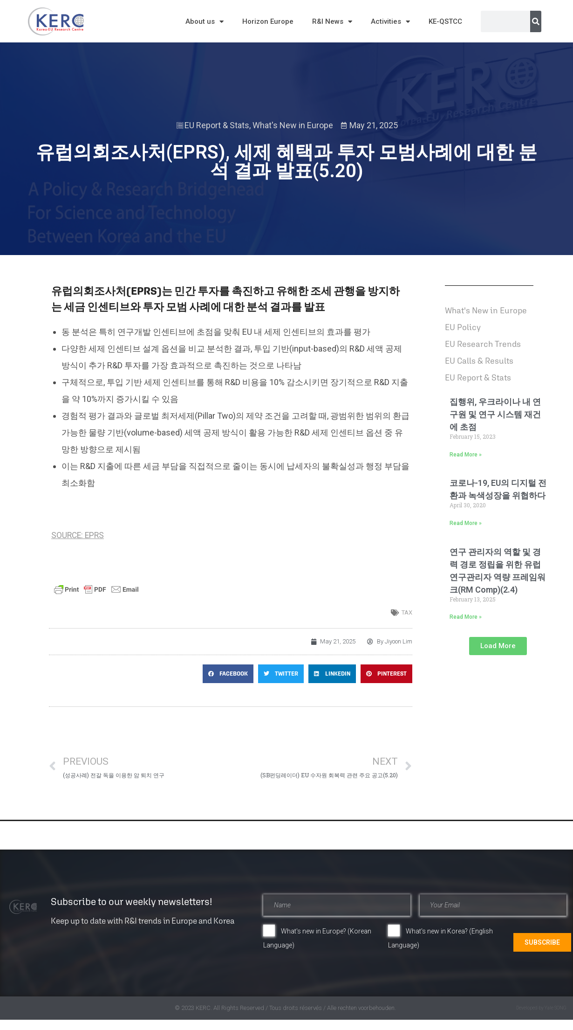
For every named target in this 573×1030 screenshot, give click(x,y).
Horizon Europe (267, 21)
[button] (228, 673)
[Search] (535, 21)
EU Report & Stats (216, 125)
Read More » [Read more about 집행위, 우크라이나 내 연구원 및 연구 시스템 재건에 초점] (466, 454)
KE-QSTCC (445, 21)
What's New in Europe (292, 125)
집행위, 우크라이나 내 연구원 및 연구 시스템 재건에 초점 (495, 414)
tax (407, 612)
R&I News (332, 22)
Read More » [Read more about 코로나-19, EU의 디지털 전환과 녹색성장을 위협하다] (466, 523)
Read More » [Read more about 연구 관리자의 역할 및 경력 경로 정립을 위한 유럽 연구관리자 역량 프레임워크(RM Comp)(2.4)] (466, 617)
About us (204, 22)
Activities (390, 22)
